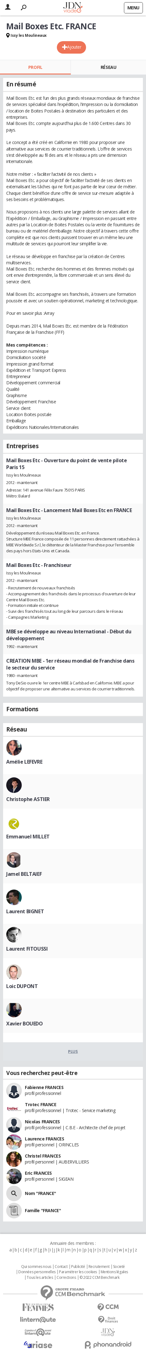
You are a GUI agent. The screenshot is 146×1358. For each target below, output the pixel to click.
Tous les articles (40, 1277)
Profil (35, 67)
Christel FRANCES (43, 1156)
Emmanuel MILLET (28, 836)
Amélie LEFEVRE (24, 761)
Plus (73, 1051)
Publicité (78, 1266)
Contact (61, 1266)
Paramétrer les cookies (78, 1272)
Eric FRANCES (38, 1173)
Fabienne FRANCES (44, 1087)
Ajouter (74, 47)
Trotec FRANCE (41, 1104)
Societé (119, 1266)
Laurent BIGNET (25, 911)
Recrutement (99, 1266)
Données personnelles (37, 1272)
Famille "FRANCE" (43, 1210)
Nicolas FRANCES (42, 1122)
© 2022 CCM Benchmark (100, 1277)
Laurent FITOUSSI (27, 948)
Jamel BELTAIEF (24, 874)
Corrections (66, 1277)
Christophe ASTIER (28, 799)
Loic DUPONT (22, 986)
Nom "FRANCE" (40, 1193)
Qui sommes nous (36, 1266)
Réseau (108, 67)
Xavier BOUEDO (24, 1023)
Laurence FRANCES (44, 1139)
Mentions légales (114, 1272)
